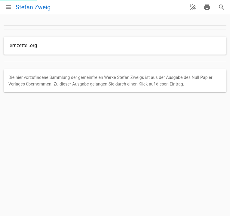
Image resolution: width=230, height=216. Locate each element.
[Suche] (221, 7)
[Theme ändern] (193, 7)
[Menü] (8, 7)
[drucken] (207, 7)
